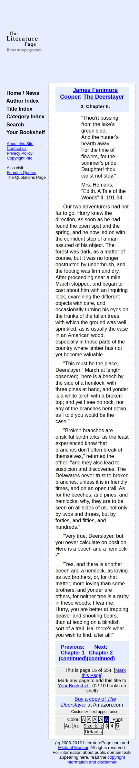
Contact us (16, 148)
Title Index (18, 109)
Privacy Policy (20, 153)
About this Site (20, 143)
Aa (68, 725)
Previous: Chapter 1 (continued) (73, 652)
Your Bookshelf (24, 132)
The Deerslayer (104, 97)
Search (14, 124)
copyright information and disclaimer (95, 759)
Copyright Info (20, 158)
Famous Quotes (21, 172)
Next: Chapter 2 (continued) (101, 652)
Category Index (24, 116)
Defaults (93, 731)
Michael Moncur (73, 747)
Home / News (21, 93)
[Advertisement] (92, 42)
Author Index (21, 101)
